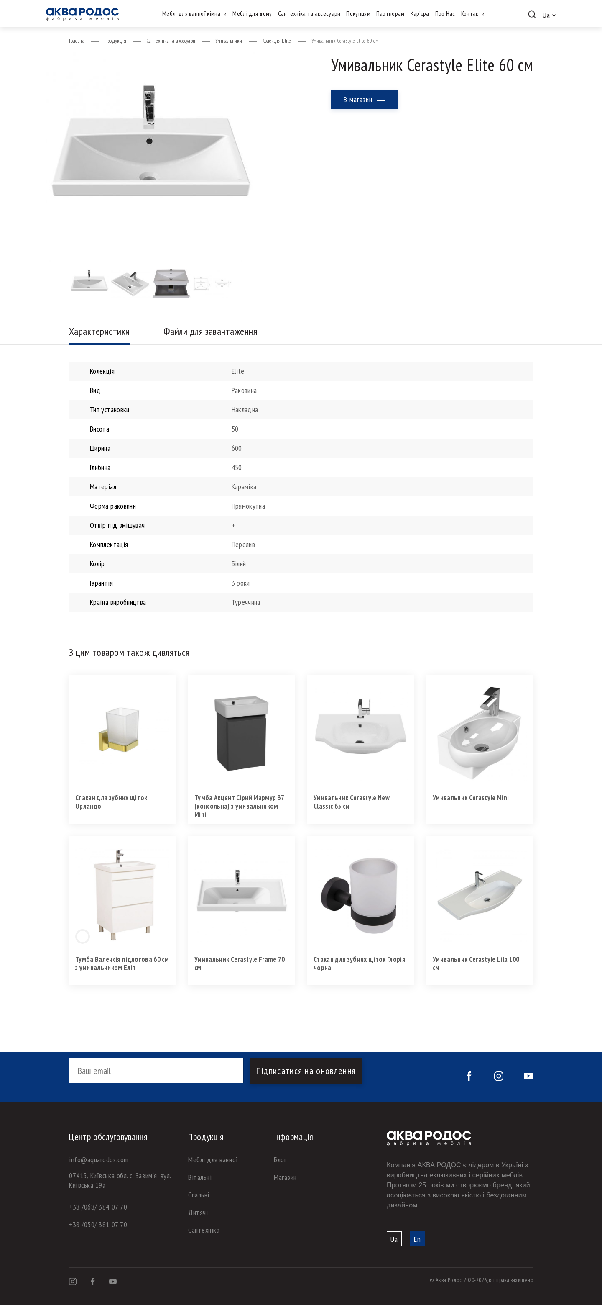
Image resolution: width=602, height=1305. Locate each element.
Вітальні (200, 1177)
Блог (280, 1159)
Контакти (473, 14)
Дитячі (198, 1212)
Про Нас (445, 14)
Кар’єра (420, 14)
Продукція (115, 40)
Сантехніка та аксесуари (309, 14)
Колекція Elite (276, 40)
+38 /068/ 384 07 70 (98, 1207)
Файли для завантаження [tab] (210, 331)
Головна (76, 40)
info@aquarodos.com (99, 1159)
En (417, 1239)
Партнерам (390, 14)
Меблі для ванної (213, 1159)
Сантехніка (203, 1230)
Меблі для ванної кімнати (194, 14)
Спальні (198, 1195)
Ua (394, 1239)
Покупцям (358, 14)
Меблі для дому (252, 14)
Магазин (285, 1177)
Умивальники (228, 40)
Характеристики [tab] (99, 331)
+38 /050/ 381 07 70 (98, 1224)
